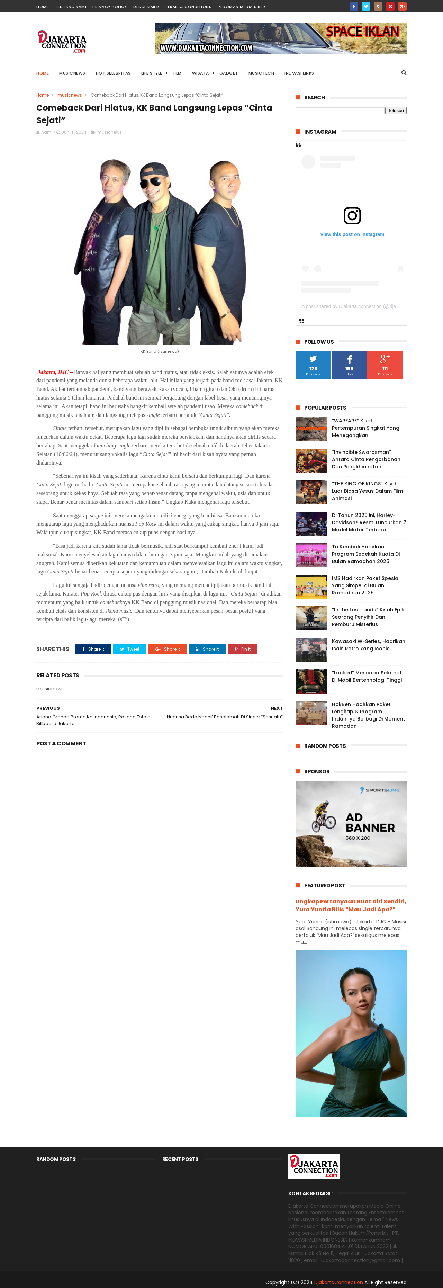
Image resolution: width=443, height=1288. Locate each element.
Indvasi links (299, 73)
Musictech (261, 73)
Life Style (151, 73)
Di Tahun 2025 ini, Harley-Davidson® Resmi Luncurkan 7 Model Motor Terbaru (369, 522)
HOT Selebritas (113, 73)
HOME (42, 6)
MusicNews (72, 73)
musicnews (69, 95)
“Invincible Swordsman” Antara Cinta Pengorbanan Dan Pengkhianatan (366, 459)
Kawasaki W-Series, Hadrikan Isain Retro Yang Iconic (368, 645)
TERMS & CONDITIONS (188, 6)
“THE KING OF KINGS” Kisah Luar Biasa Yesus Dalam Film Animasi (367, 491)
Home (42, 73)
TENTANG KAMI (70, 6)
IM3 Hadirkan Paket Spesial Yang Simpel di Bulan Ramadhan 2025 (366, 585)
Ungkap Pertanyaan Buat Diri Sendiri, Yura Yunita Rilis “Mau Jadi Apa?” (351, 905)
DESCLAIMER (146, 6)
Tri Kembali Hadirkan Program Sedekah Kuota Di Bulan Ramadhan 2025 (366, 554)
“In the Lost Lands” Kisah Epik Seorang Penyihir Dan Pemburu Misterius (368, 617)
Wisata (200, 73)
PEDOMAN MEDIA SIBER (241, 6)
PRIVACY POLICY (109, 6)
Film (177, 73)
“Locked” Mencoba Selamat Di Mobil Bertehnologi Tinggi (367, 676)
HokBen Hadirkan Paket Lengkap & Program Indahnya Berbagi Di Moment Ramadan (368, 715)
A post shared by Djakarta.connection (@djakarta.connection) (367, 306)
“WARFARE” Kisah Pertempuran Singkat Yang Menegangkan (365, 428)
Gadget (228, 73)
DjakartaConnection (338, 1282)
